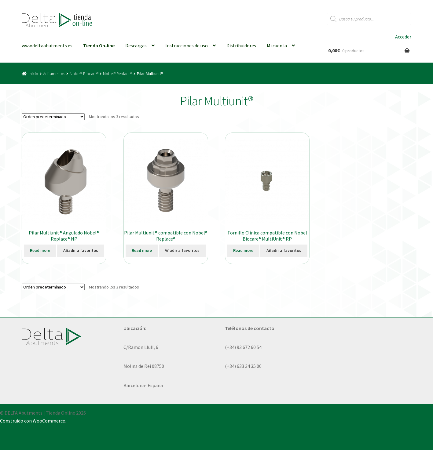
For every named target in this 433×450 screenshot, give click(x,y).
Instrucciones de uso (186, 45)
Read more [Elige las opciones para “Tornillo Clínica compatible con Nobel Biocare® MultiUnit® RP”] (243, 250)
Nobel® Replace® (117, 73)
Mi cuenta (277, 45)
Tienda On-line (99, 45)
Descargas (136, 45)
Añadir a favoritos (80, 250)
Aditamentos (54, 73)
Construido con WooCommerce (32, 421)
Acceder (403, 36)
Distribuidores (241, 45)
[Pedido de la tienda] (53, 116)
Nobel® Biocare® (84, 73)
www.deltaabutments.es (47, 45)
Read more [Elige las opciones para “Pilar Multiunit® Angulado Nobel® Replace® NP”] (40, 250)
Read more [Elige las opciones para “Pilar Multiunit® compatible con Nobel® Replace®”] (142, 250)
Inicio (33, 73)
